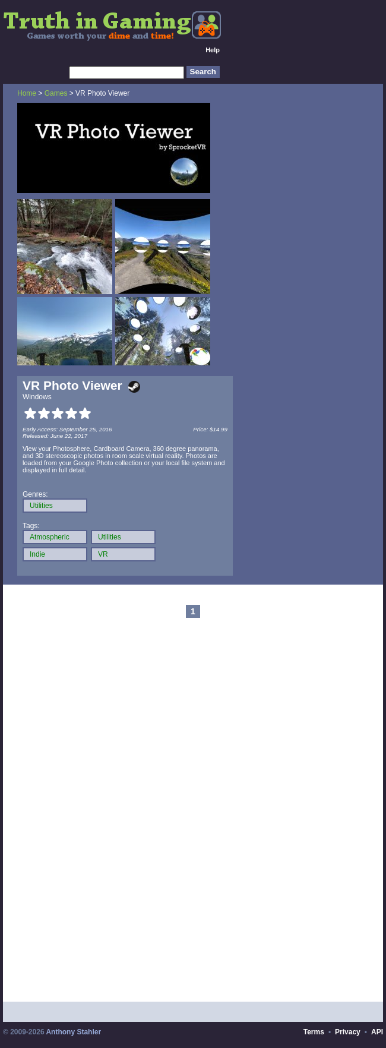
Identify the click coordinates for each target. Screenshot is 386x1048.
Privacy (347, 1032)
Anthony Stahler (73, 1032)
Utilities (41, 505)
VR (103, 554)
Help (212, 49)
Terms (313, 1032)
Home (26, 93)
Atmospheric (49, 537)
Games (56, 93)
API (377, 1032)
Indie (37, 554)
